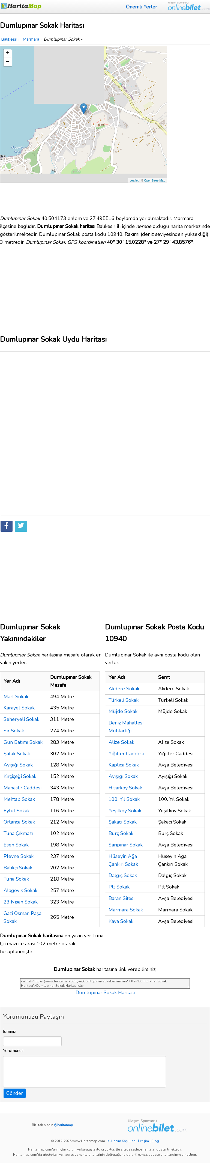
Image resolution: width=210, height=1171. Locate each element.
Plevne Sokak (19, 856)
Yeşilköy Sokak (125, 810)
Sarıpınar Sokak (126, 845)
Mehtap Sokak (19, 799)
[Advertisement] (189, 128)
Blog (155, 1141)
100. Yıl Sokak (124, 799)
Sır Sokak (14, 730)
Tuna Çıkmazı (18, 833)
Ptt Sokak (119, 887)
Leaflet (134, 180)
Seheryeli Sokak (21, 719)
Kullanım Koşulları (121, 1141)
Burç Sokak (121, 833)
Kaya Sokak (121, 921)
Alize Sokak (121, 742)
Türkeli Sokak (124, 700)
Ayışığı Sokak (18, 765)
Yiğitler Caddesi (126, 753)
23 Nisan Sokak (21, 902)
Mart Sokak (16, 696)
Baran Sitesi (121, 898)
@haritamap (63, 1125)
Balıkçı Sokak (18, 867)
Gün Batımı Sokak (23, 742)
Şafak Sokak (17, 753)
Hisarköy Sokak (125, 787)
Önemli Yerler (141, 7)
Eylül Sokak (17, 810)
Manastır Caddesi (22, 787)
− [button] (8, 62)
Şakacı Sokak (123, 822)
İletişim (143, 1141)
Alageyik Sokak (20, 890)
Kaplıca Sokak (124, 765)
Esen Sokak (16, 845)
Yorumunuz (13, 1051)
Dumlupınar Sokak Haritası (105, 992)
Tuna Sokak (16, 879)
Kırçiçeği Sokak (20, 776)
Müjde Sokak (123, 711)
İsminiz (9, 1032)
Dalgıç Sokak (123, 875)
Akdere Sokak (124, 688)
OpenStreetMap (154, 180)
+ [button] (8, 53)
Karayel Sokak (19, 708)
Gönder (14, 1093)
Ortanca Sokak (19, 822)
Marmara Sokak (126, 910)
